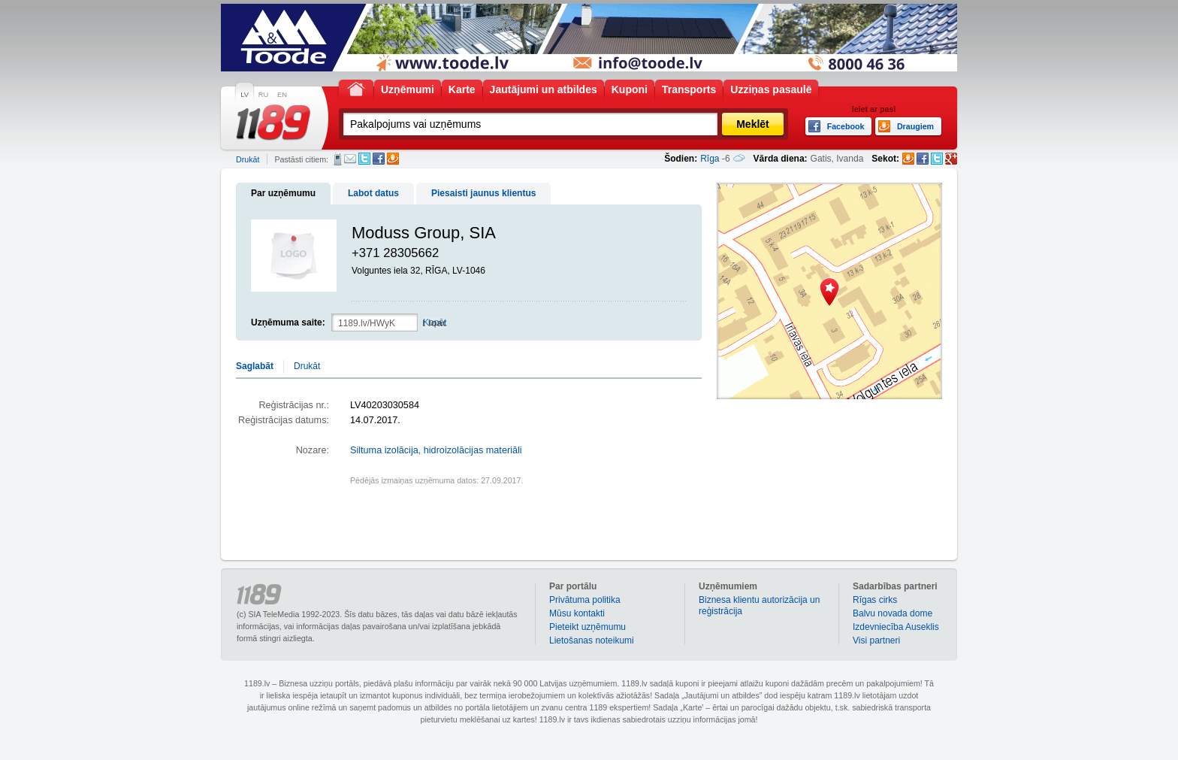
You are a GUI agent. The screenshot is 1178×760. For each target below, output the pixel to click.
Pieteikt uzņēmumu (587, 627)
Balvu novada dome (892, 613)
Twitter (364, 159)
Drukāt (247, 159)
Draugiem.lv (393, 159)
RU (263, 94)
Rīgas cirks (875, 600)
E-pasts (350, 159)
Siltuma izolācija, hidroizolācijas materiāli (436, 450)
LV (244, 94)
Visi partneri (876, 640)
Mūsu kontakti (577, 613)
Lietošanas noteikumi (591, 640)
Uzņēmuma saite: (288, 322)
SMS (338, 159)
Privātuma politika (585, 600)
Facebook (379, 159)
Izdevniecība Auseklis (896, 627)
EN (282, 94)
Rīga (709, 158)
